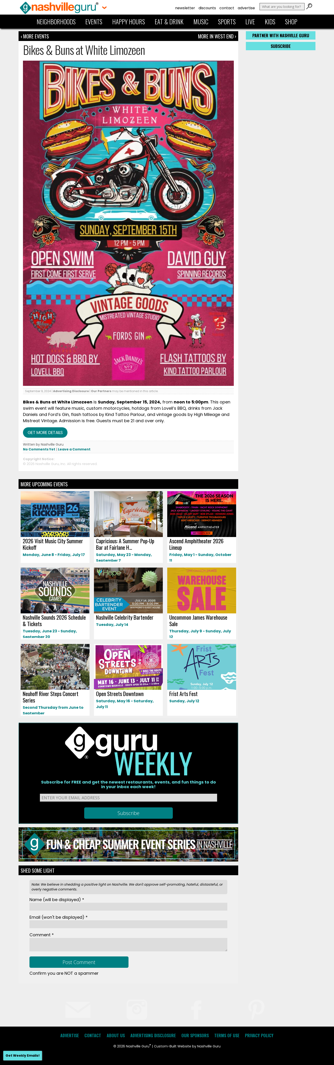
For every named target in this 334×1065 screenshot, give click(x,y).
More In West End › (217, 36)
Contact (226, 8)
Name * (56, 900)
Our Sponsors (195, 1035)
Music (200, 21)
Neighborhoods (56, 21)
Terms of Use (226, 1035)
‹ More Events (35, 36)
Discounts (207, 8)
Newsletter (185, 8)
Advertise (246, 8)
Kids (270, 21)
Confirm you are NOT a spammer (64, 973)
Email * (58, 917)
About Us (116, 1035)
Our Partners (101, 391)
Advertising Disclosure (71, 391)
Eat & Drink (169, 21)
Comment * (41, 935)
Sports (227, 21)
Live (250, 21)
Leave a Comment (74, 449)
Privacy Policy (259, 1035)
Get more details (45, 432)
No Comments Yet (39, 449)
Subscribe (281, 46)
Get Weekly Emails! (23, 1055)
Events (93, 21)
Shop (291, 21)
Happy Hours (128, 21)
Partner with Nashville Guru (280, 35)
